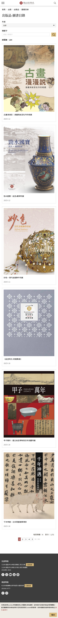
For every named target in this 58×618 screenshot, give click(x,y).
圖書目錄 (25, 9)
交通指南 (29, 565)
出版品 (16, 9)
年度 (4, 21)
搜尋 (53, 35)
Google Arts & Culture (14, 574)
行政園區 (24, 567)
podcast (17, 574)
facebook (2, 574)
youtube (10, 574)
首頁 (4, 9)
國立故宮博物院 (26, 3)
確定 (53, 614)
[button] (50, 2)
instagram (6, 574)
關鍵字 (4, 30)
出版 (9, 9)
